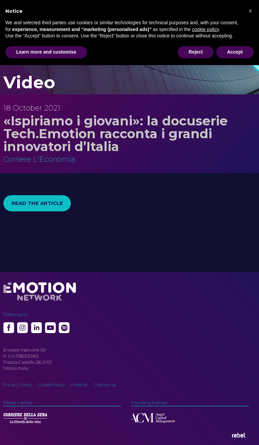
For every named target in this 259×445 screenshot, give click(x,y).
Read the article (37, 203)
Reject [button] (196, 52)
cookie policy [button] (205, 29)
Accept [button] (235, 52)
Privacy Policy (17, 384)
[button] (250, 10)
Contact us (105, 384)
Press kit (79, 384)
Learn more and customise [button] (46, 52)
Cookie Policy (51, 384)
